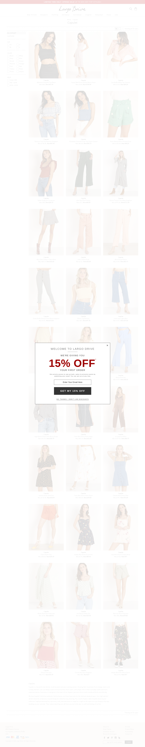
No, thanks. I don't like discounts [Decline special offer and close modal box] (73, 399)
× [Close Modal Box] (107, 345)
